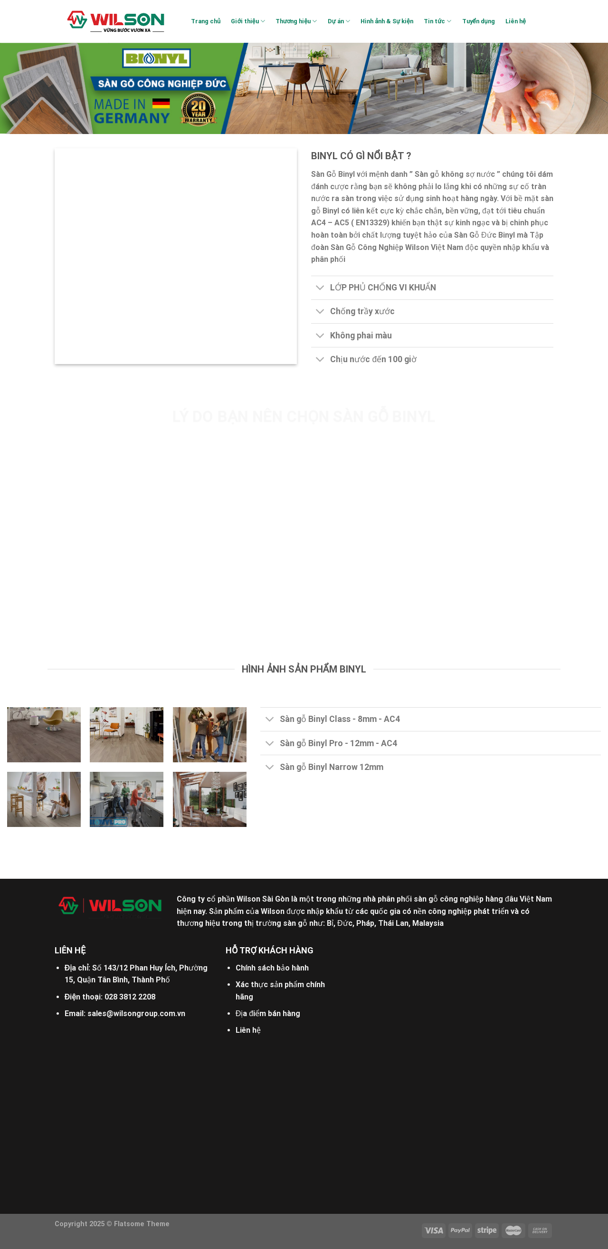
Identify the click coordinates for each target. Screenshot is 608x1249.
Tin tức (437, 21)
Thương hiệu (296, 21)
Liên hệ (515, 21)
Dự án (339, 21)
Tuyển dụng (478, 21)
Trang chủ (205, 21)
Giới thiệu (248, 21)
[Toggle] (320, 289)
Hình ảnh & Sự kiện (387, 21)
